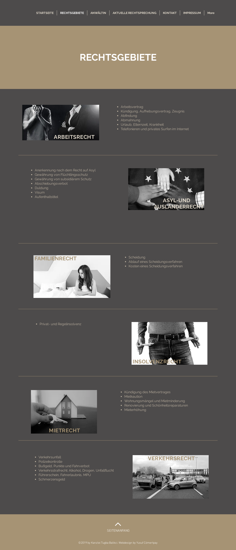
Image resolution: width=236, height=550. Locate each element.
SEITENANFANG (118, 531)
